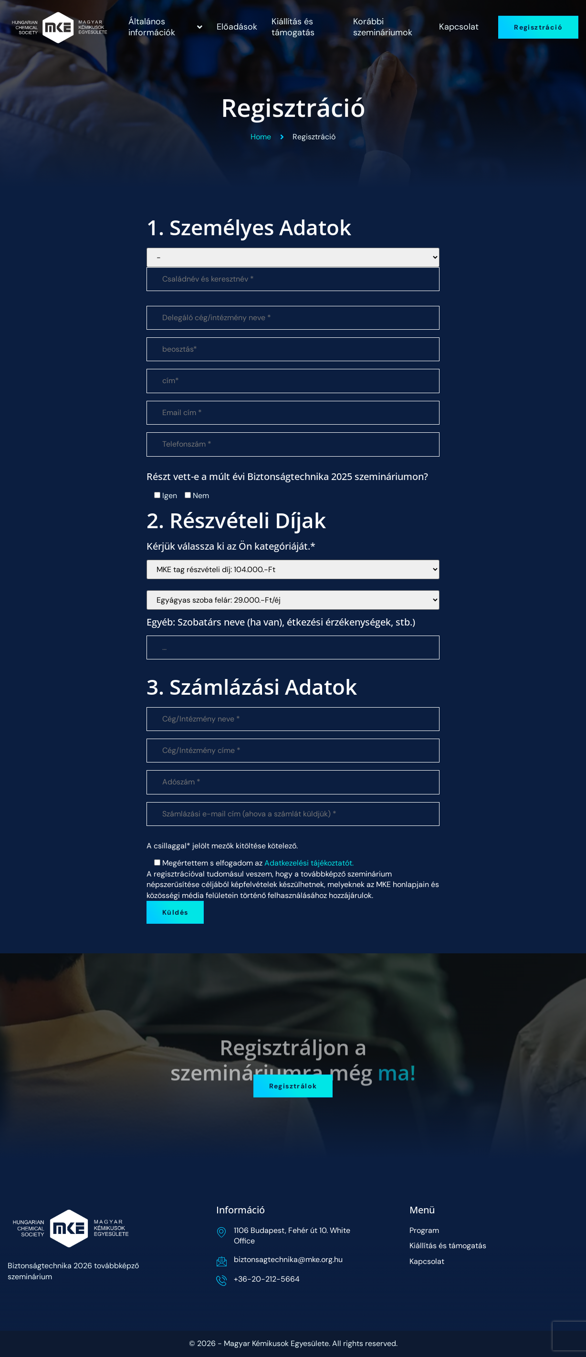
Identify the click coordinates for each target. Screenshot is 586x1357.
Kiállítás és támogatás (293, 27)
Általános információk (165, 27)
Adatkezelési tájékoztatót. (309, 863)
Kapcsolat (459, 26)
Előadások (237, 26)
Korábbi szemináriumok (382, 27)
